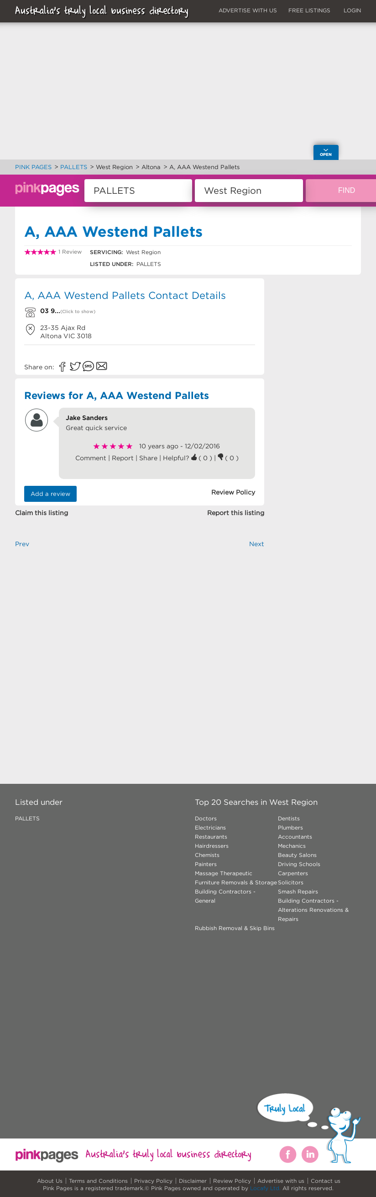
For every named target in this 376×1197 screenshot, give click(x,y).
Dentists (289, 818)
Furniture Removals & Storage (236, 882)
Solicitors (290, 882)
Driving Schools (299, 864)
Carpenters (293, 873)
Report (123, 458)
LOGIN (352, 10)
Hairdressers (212, 846)
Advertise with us (280, 1181)
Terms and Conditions (98, 1181)
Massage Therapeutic (223, 873)
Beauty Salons (297, 855)
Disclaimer (193, 1181)
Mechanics (292, 846)
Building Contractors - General (225, 896)
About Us (50, 1181)
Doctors (206, 818)
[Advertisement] (139, 651)
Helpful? (177, 458)
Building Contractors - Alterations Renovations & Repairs (313, 910)
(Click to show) (77, 311)
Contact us (325, 1181)
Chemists (207, 855)
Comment (90, 458)
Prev (22, 544)
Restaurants (211, 837)
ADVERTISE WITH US (248, 10)
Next (256, 544)
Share (148, 458)
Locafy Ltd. (265, 1188)
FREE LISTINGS (309, 10)
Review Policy (232, 1181)
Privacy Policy (153, 1181)
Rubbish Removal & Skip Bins (235, 928)
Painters (206, 864)
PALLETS (27, 818)
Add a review (50, 493)
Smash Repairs (298, 891)
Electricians (210, 827)
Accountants (295, 837)
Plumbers (290, 827)
